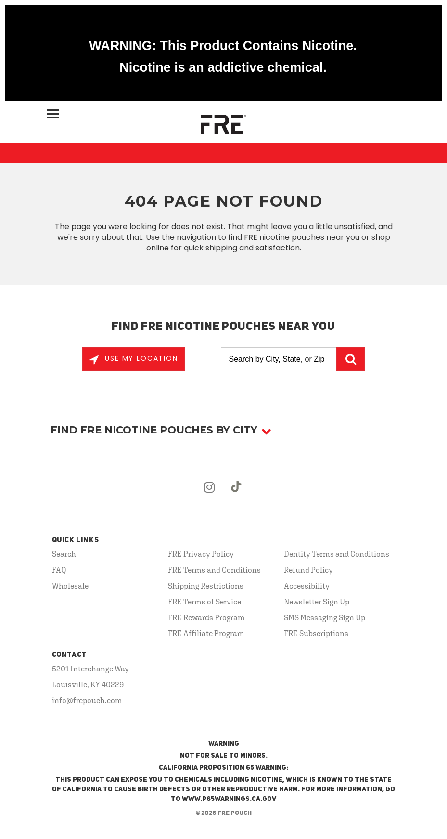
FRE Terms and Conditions (214, 569)
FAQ (59, 569)
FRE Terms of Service (204, 601)
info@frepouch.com (87, 700)
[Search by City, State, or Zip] (278, 359)
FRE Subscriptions (316, 633)
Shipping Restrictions (205, 585)
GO (350, 359)
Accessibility (307, 585)
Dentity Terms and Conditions (336, 554)
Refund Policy (308, 569)
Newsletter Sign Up (316, 601)
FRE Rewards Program (206, 617)
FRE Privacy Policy (201, 554)
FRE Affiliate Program (206, 633)
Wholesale (70, 585)
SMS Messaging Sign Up (324, 617)
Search (64, 554)
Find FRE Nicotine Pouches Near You (223, 327)
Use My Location (140, 358)
